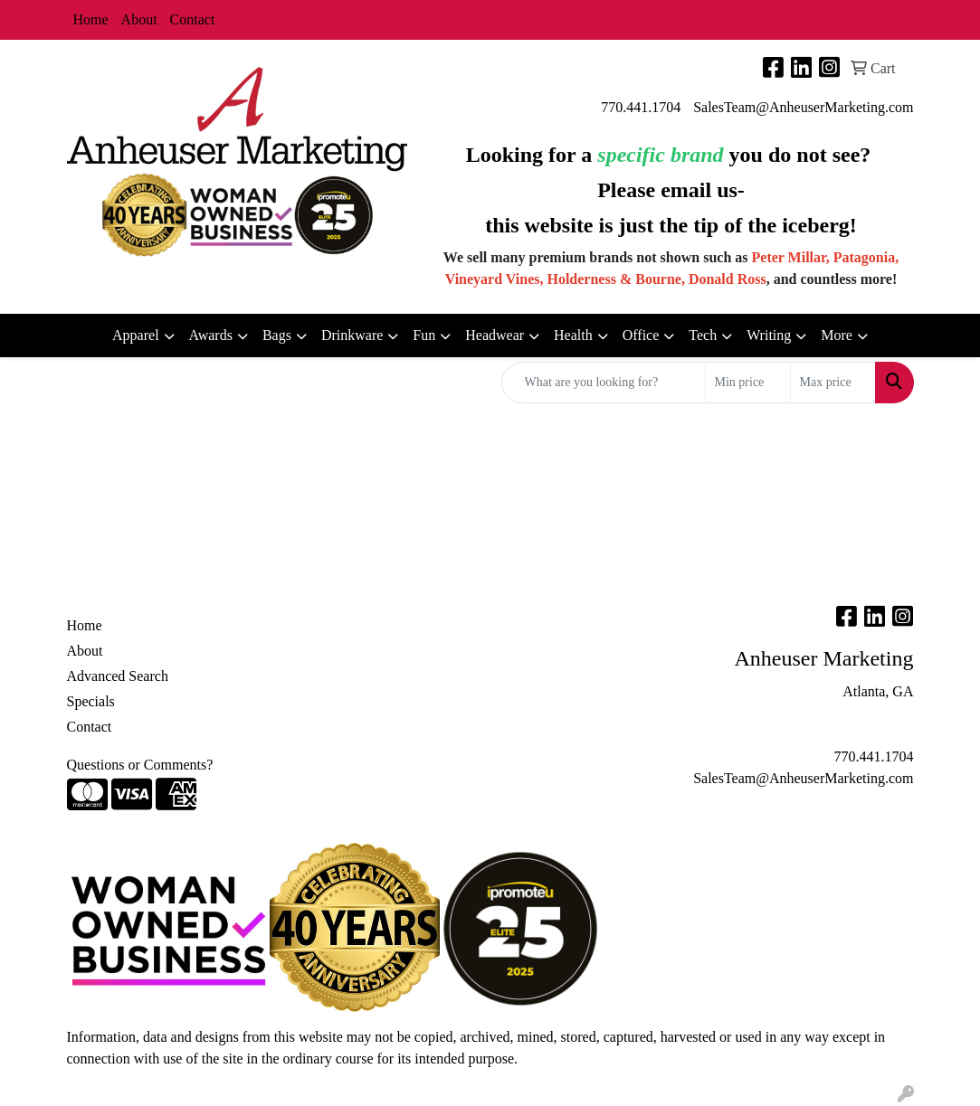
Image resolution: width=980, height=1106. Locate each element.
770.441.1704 (640, 107)
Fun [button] (424, 335)
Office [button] (641, 335)
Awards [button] (211, 335)
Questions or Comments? (140, 764)
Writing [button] (769, 335)
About (139, 19)
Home (91, 19)
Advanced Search (117, 676)
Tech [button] (703, 335)
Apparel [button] (135, 335)
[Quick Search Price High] (833, 382)
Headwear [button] (494, 335)
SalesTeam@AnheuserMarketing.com (803, 107)
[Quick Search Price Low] (748, 382)
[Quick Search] (603, 382)
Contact (192, 19)
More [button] (836, 335)
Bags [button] (276, 335)
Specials (91, 701)
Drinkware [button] (352, 335)
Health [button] (573, 335)
